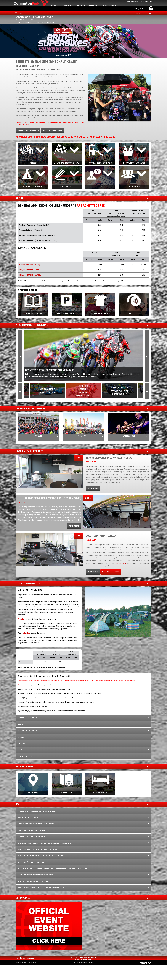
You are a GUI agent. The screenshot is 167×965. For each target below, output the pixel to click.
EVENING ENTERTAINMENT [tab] (28, 731)
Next (147, 356)
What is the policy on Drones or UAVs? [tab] (34, 881)
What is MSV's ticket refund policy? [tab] (32, 862)
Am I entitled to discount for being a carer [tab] (36, 824)
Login (149, 13)
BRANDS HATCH (56, 5)
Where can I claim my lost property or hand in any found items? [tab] (45, 843)
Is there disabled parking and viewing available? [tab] (38, 811)
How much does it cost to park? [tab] (31, 817)
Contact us (139, 13)
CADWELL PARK (93, 5)
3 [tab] (119, 119)
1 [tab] (114, 119)
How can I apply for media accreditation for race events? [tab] (42, 887)
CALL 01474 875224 (110, 572)
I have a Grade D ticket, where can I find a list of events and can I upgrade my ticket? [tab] (53, 868)
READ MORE (93, 488)
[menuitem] (140, 13)
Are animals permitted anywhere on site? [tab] (35, 875)
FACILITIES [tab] (21, 724)
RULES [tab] (20, 750)
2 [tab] (116, 119)
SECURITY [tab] (21, 743)
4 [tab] (122, 119)
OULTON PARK (68, 5)
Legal (91, 962)
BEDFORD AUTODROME (109, 5)
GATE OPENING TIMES (52, 130)
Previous (20, 356)
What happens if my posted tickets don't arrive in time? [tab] (41, 856)
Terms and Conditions (81, 962)
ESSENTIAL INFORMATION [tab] (27, 718)
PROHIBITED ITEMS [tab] (25, 756)
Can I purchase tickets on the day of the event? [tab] (38, 849)
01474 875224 (120, 563)
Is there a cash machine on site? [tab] (31, 837)
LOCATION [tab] (21, 737)
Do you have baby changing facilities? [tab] (34, 830)
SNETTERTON (81, 5)
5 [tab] (125, 119)
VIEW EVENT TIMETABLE (28, 130)
